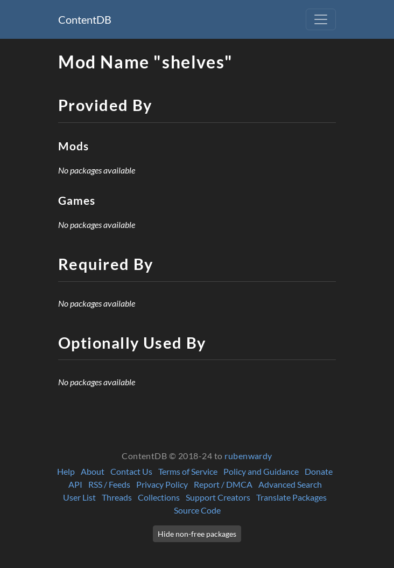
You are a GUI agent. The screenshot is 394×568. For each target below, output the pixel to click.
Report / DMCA (223, 484)
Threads (117, 497)
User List (79, 497)
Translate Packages (291, 497)
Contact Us (131, 471)
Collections (159, 497)
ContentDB (84, 19)
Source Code (197, 510)
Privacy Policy (162, 484)
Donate (319, 471)
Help (66, 471)
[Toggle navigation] (321, 19)
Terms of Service (187, 471)
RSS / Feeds (109, 484)
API (75, 484)
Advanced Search (290, 484)
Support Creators (218, 497)
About (92, 471)
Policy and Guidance (261, 471)
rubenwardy (248, 456)
